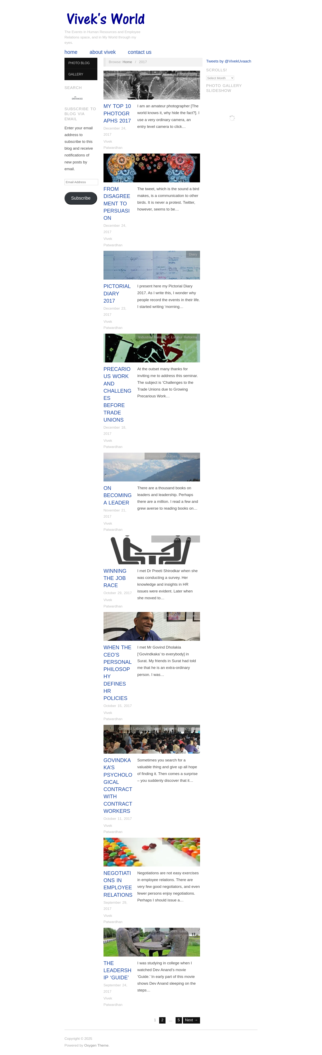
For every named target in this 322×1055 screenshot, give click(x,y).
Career (159, 539)
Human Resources (162, 456)
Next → (191, 1020)
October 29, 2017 (118, 593)
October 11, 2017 (118, 819)
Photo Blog (79, 63)
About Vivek (103, 52)
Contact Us (140, 52)
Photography (187, 74)
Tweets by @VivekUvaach (228, 61)
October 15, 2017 (118, 706)
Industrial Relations (153, 337)
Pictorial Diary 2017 (117, 293)
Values (191, 615)
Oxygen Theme (96, 1045)
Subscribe (81, 198)
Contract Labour (131, 728)
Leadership (188, 157)
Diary (193, 254)
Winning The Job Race (115, 578)
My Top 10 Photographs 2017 (117, 113)
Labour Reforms (184, 337)
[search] (77, 99)
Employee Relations (181, 841)
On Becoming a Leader (118, 495)
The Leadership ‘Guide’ (117, 970)
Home (70, 52)
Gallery (75, 74)
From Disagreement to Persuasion (117, 203)
